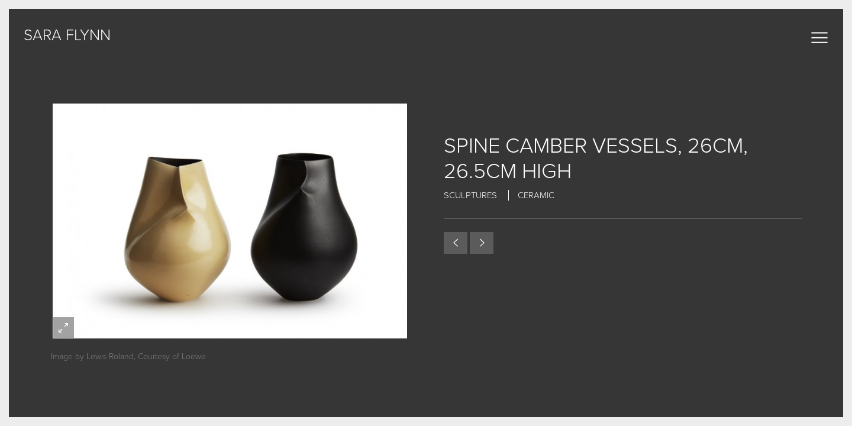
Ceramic (536, 195)
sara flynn (67, 35)
